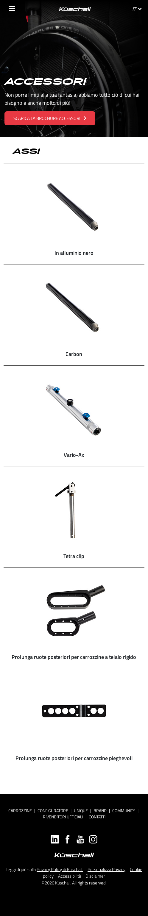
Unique (81, 810)
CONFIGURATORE (53, 810)
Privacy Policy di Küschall (60, 869)
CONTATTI (97, 817)
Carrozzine (20, 810)
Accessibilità (69, 876)
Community (123, 810)
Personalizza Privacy (106, 869)
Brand (100, 810)
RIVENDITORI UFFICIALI (63, 817)
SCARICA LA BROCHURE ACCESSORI (49, 118)
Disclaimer (95, 876)
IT (136, 9)
